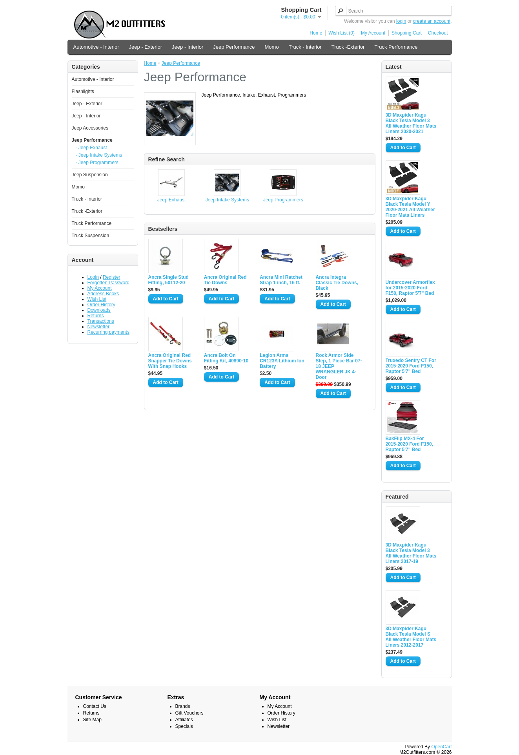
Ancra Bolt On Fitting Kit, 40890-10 (226, 358)
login (401, 21)
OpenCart (441, 747)
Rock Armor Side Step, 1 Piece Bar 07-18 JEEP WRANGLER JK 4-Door (339, 366)
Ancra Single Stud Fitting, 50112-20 (168, 279)
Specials (184, 726)
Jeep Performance (234, 47)
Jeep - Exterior (145, 47)
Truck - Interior (305, 47)
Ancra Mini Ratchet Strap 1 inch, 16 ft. (281, 279)
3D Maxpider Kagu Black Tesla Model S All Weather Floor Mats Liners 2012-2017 (411, 637)
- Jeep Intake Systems (99, 155)
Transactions (100, 321)
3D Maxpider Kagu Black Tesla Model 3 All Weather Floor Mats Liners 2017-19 (411, 553)
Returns (95, 315)
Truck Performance (395, 47)
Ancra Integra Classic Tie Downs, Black (337, 282)
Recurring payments (108, 332)
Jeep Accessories (90, 128)
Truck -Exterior (348, 47)
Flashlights (83, 91)
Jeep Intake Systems (227, 200)
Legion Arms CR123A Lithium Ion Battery (282, 361)
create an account (431, 21)
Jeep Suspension (90, 174)
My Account (373, 33)
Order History (101, 304)
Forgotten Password (108, 282)
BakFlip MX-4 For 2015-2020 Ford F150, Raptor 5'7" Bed (409, 444)
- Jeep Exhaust (91, 147)
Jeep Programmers (283, 200)
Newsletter (98, 326)
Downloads (99, 310)
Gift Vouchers (189, 713)
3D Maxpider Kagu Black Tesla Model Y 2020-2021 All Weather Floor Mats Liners (410, 207)
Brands (182, 706)
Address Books (103, 293)
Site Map (92, 719)
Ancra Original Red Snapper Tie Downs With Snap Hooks (170, 361)
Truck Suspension (90, 235)
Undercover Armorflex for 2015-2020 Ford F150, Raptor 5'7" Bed (410, 288)
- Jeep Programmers (97, 162)
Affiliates (184, 719)
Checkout (438, 33)
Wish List (97, 299)
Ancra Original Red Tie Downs (225, 279)
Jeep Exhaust (171, 200)
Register (111, 277)
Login (93, 277)
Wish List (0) (341, 33)
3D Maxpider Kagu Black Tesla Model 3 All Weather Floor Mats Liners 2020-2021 (411, 123)
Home (316, 33)
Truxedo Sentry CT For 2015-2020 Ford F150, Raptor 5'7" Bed (411, 366)
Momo (272, 47)
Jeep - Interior (187, 47)
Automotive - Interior (96, 47)
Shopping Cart (407, 33)
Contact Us (94, 706)
